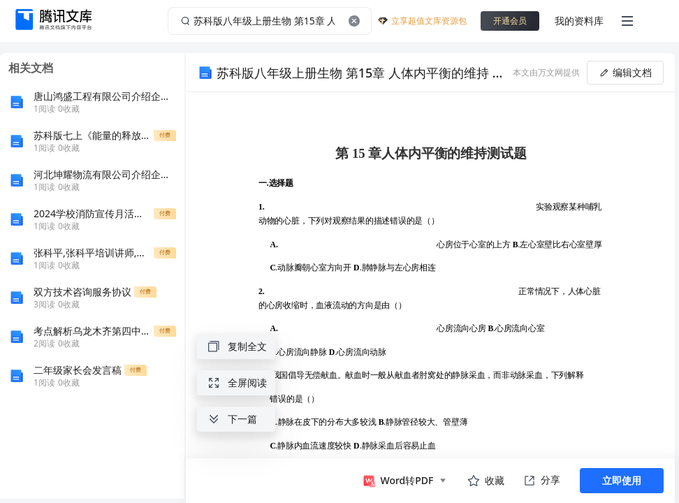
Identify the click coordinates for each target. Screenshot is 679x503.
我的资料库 (579, 20)
